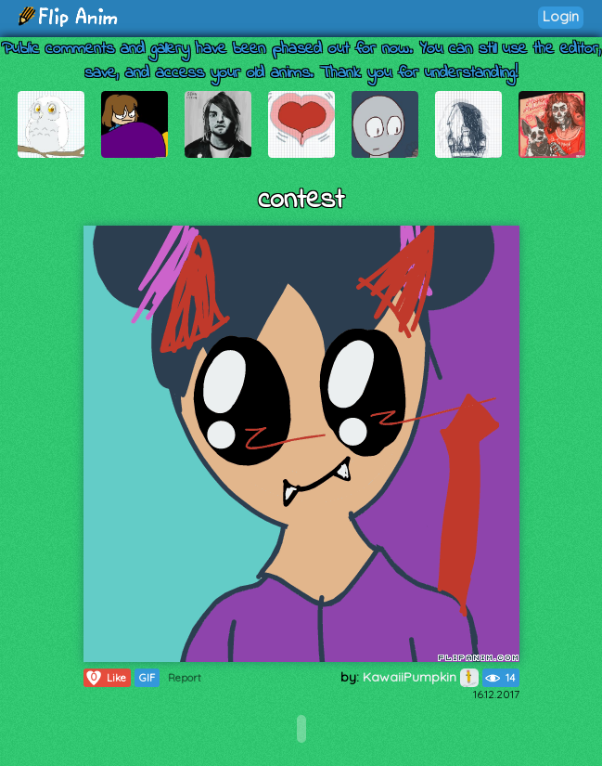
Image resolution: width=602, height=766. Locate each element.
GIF (147, 677)
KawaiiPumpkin (421, 677)
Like (105, 678)
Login (561, 16)
